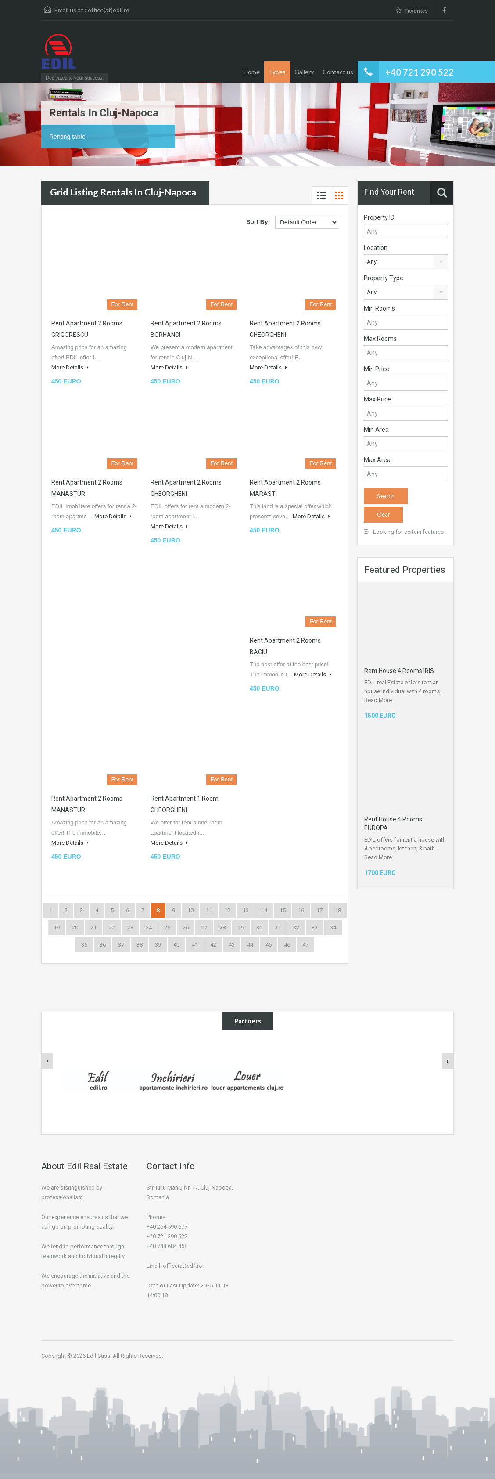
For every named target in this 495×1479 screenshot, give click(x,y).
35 (84, 944)
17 (319, 910)
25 (167, 927)
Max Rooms (380, 338)
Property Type (383, 278)
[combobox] (406, 261)
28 (222, 927)
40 (176, 944)
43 (232, 944)
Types (277, 72)
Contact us (338, 72)
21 (93, 927)
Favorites (412, 10)
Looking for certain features (404, 531)
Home (252, 72)
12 (227, 910)
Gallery (304, 72)
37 (121, 944)
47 (305, 944)
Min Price (376, 368)
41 (195, 944)
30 (259, 927)
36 (103, 944)
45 (268, 944)
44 (250, 944)
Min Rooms (379, 308)
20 (75, 927)
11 (209, 910)
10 (190, 910)
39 (158, 944)
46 (287, 944)
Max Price (377, 399)
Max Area (377, 459)
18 (338, 910)
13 (246, 910)
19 (57, 927)
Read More (378, 700)
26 (186, 927)
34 (333, 927)
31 (278, 927)
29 (241, 927)
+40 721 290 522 (419, 72)
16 (301, 910)
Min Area (376, 429)
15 (283, 910)
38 (139, 944)
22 (112, 927)
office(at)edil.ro (108, 10)
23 (130, 927)
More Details (70, 367)
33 (315, 927)
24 (149, 927)
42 (213, 944)
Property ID (379, 217)
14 (264, 910)
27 (204, 927)
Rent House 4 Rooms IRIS (399, 670)
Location (375, 247)
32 (296, 927)
